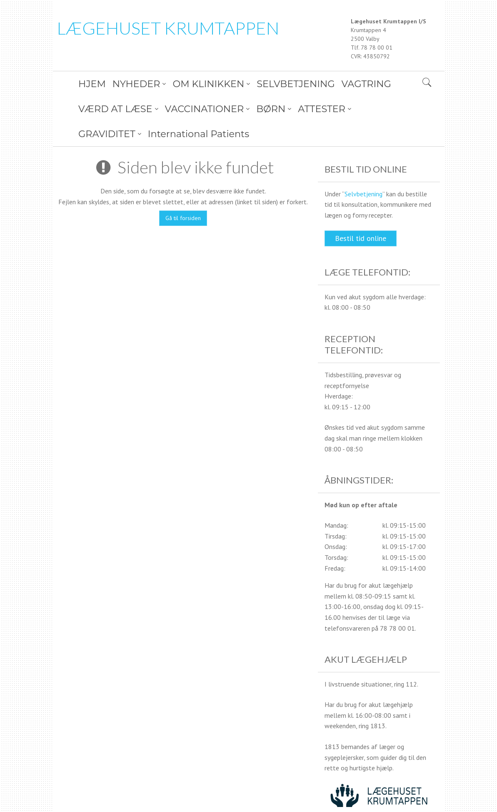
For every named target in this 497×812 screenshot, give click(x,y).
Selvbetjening (363, 169)
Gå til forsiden (183, 193)
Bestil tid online (360, 213)
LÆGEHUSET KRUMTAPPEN (168, 28)
